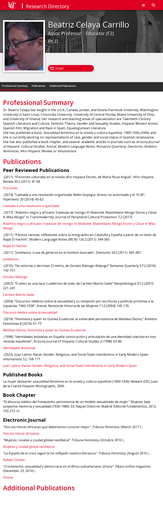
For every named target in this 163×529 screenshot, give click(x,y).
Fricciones (10, 188)
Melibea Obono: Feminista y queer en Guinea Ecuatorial (44, 330)
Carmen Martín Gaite (18, 294)
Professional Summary (15, 86)
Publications (39, 86)
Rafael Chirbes (14, 460)
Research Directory (47, 6)
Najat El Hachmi (15, 246)
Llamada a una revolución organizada (31, 206)
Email (59, 68)
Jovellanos (10, 259)
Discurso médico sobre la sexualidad (30, 312)
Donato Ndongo (15, 277)
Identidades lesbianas (19, 348)
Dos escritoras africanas (21, 433)
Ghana (8, 477)
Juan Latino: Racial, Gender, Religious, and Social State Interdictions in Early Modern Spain (70, 365)
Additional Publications (63, 86)
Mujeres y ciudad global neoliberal (28, 446)
